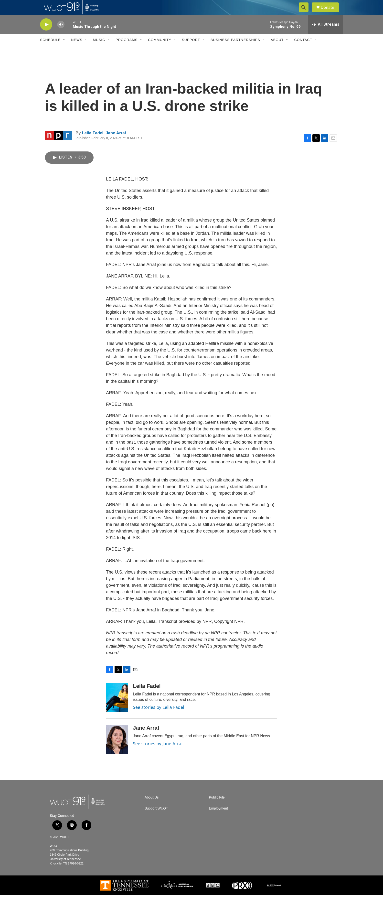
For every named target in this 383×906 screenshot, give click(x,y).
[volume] (61, 35)
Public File (217, 808)
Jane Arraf (116, 144)
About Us (152, 808)
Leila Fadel (92, 144)
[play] (46, 35)
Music (99, 51)
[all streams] (325, 35)
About (277, 51)
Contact (303, 51)
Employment (218, 819)
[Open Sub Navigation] (64, 51)
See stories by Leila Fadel (158, 718)
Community (159, 51)
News (76, 51)
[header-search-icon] (306, 13)
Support (191, 51)
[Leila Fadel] (117, 708)
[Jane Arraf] (117, 750)
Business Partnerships (235, 51)
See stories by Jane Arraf (158, 754)
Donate (330, 12)
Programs (127, 51)
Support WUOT (156, 819)
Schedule (50, 51)
